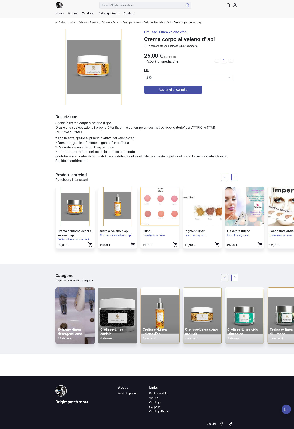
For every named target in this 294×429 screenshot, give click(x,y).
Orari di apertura (128, 393)
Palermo (82, 22)
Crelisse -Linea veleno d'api (157, 22)
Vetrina (153, 398)
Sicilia (72, 22)
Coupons (154, 407)
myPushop (61, 22)
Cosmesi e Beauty (111, 22)
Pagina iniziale (158, 393)
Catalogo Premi (159, 411)
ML (146, 70)
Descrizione (66, 116)
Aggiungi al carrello (173, 89)
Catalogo (88, 13)
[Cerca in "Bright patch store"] (141, 5)
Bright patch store (132, 22)
